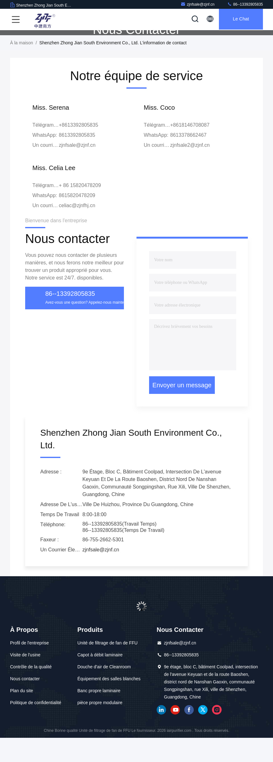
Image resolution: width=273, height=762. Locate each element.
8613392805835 (77, 159)
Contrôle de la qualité (31, 690)
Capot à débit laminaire (100, 679)
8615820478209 (77, 219)
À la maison (21, 66)
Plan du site (21, 714)
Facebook (189, 734)
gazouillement (203, 734)
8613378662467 (188, 159)
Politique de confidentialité (35, 726)
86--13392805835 (245, 4)
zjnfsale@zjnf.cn (197, 4)
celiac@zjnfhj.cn (77, 229)
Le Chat (239, 19)
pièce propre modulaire (99, 726)
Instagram (216, 734)
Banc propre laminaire (98, 714)
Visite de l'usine (25, 679)
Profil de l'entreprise (29, 667)
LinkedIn (161, 734)
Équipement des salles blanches (109, 702)
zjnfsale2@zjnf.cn (190, 169)
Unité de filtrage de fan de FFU (107, 667)
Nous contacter (25, 702)
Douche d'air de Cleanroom (104, 690)
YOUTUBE (175, 734)
